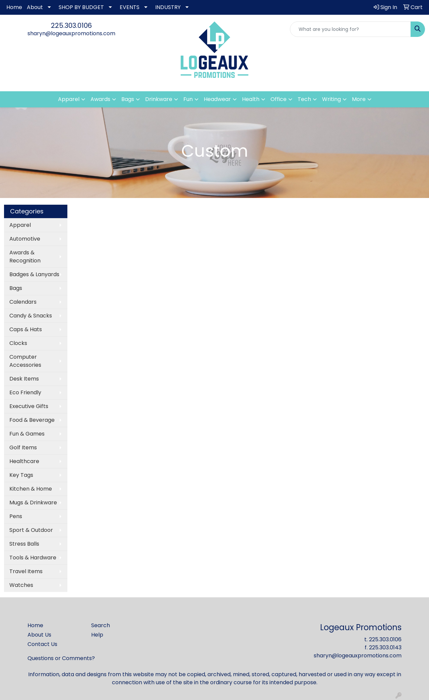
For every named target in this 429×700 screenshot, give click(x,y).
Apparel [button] (68, 99)
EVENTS (129, 7)
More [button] (359, 99)
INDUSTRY (168, 7)
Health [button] (250, 99)
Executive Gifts (28, 406)
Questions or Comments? (61, 658)
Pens (15, 516)
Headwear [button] (217, 99)
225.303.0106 (71, 25)
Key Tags (21, 475)
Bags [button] (127, 99)
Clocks (18, 343)
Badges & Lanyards (34, 274)
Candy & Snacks (30, 315)
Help (97, 635)
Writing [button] (331, 99)
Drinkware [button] (158, 99)
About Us (39, 635)
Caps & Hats (25, 329)
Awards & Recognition (25, 256)
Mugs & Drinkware (33, 502)
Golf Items (23, 447)
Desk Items (24, 379)
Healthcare (24, 461)
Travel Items (26, 571)
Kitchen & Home (30, 489)
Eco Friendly (25, 392)
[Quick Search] (350, 29)
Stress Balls (24, 544)
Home (14, 7)
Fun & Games (27, 434)
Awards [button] (100, 99)
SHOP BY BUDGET (81, 7)
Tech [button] (304, 99)
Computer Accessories (25, 361)
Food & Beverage (32, 420)
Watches (21, 585)
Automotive (24, 239)
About (35, 7)
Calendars (23, 302)
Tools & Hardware (32, 557)
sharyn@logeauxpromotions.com (71, 33)
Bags (15, 288)
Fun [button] (188, 99)
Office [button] (278, 99)
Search (100, 625)
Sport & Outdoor (31, 530)
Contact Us (42, 644)
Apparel (20, 225)
